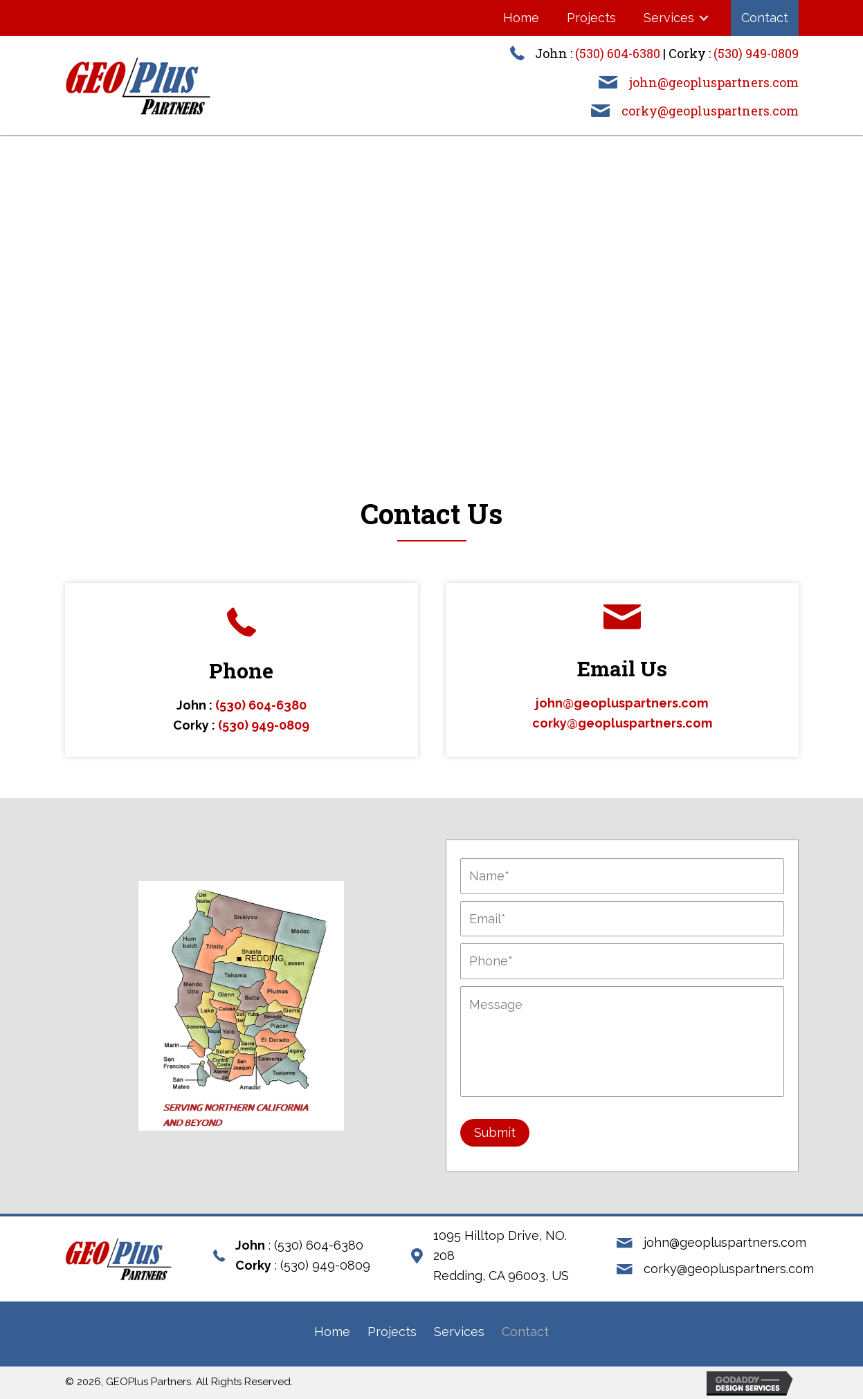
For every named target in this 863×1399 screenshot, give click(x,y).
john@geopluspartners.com (714, 82)
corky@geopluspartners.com (710, 110)
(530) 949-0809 (756, 53)
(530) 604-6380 (617, 53)
